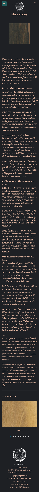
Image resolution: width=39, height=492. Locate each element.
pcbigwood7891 (22, 476)
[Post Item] (19, 414)
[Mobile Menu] (4, 3)
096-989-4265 (22, 467)
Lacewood (19, 430)
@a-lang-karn (27, 470)
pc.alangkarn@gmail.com (24, 478)
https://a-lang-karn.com (22, 473)
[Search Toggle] (35, 3)
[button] (10, 436)
